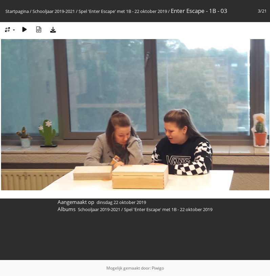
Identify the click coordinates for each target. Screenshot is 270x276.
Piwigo (158, 268)
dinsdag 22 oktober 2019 (121, 202)
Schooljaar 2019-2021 (54, 11)
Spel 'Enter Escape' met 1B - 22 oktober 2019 (123, 11)
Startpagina (17, 11)
